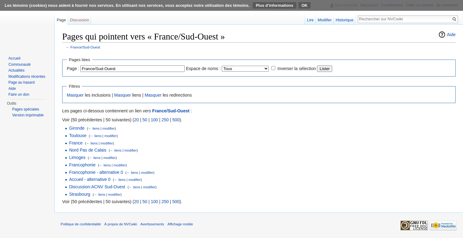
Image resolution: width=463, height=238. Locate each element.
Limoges (77, 157)
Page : (73, 68)
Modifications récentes (26, 76)
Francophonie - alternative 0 (96, 172)
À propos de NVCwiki (120, 224)
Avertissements (152, 224)
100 (154, 119)
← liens (94, 128)
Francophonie (82, 164)
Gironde (76, 128)
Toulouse (77, 135)
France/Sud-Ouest (85, 47)
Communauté (19, 64)
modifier (108, 128)
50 (144, 119)
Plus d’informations (274, 5)
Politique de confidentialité (81, 224)
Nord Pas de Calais (87, 150)
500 (175, 119)
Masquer (75, 95)
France (76, 142)
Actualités (16, 70)
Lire (310, 20)
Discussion (79, 20)
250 (165, 119)
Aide (451, 34)
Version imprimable (28, 115)
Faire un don (18, 94)
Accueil (14, 58)
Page (61, 20)
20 (136, 119)
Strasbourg (79, 194)
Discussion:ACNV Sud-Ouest (97, 186)
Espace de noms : (203, 68)
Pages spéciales (25, 109)
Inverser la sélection (296, 68)
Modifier (325, 20)
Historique (345, 20)
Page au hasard (21, 82)
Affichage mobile (180, 224)
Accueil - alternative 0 (89, 179)
